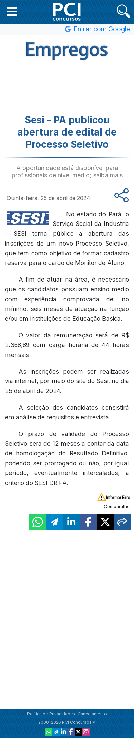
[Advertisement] (67, 83)
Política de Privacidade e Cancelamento (67, 713)
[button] (12, 11)
